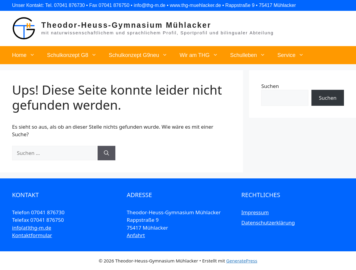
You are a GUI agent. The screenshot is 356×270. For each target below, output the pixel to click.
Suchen (270, 86)
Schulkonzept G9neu (141, 55)
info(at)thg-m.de (31, 227)
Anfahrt (136, 235)
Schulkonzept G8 (75, 55)
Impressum (255, 212)
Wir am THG (202, 55)
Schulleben (250, 55)
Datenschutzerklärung (268, 222)
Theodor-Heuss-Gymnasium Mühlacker (126, 25)
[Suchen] (106, 153)
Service (293, 55)
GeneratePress (241, 261)
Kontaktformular (32, 235)
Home (26, 55)
